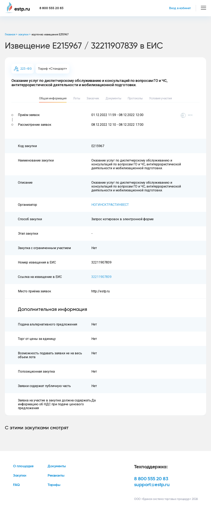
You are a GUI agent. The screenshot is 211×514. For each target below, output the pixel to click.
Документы (113, 98)
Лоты (76, 98)
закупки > (24, 34)
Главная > (11, 34)
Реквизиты (56, 475)
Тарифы (54, 485)
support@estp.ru (151, 484)
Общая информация (53, 98)
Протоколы (135, 98)
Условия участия (160, 98)
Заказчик (93, 98)
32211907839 (101, 277)
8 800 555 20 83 (151, 478)
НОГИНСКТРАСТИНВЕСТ (110, 205)
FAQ (16, 485)
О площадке (23, 466)
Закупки (19, 475)
